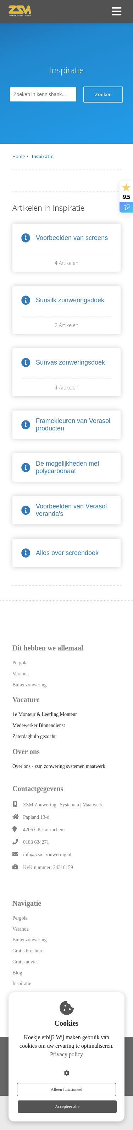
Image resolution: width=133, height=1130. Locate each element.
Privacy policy (66, 1054)
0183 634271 (36, 842)
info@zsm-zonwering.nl (47, 854)
